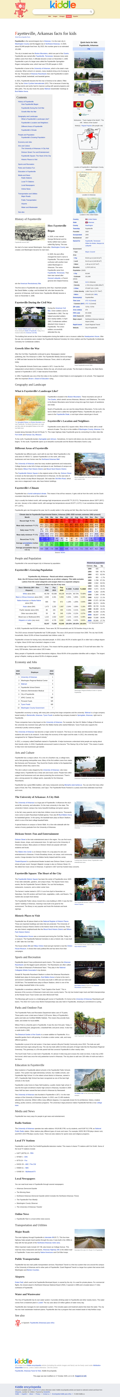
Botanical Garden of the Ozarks (29, 1034)
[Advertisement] (60, 24)
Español (75, 16)
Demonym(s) (77, 297)
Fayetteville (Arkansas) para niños (42, 1323)
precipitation (28, 543)
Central (93, 300)
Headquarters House (91, 336)
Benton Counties (33, 1270)
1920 (89, 592)
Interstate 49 (49, 1237)
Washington (89, 225)
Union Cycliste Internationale (34, 83)
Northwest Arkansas (53, 44)
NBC (27, 1168)
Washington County (22, 44)
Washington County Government (32, 708)
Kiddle (17, 1394)
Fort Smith (18, 435)
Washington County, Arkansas (90, 429)
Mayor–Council (90, 252)
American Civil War (31, 332)
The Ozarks (52, 399)
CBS (26, 1157)
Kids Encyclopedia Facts (22, 37)
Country (76, 219)
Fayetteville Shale (63, 414)
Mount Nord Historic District (56, 469)
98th (95, 294)
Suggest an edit (80, 1376)
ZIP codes (76, 307)
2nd (86, 282)
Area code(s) (77, 310)
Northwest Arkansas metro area (48, 1243)
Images (55, 16)
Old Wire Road (60, 478)
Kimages (62, 16)
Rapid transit (77, 324)
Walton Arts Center (96, 81)
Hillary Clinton (39, 946)
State (75, 222)
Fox (26, 1160)
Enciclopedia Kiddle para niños (61, 1394)
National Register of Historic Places (55, 921)
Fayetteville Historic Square (28, 473)
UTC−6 (87, 300)
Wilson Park (81, 95)
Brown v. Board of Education (39, 379)
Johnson (53, 439)
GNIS (75, 316)
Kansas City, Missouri (33, 435)
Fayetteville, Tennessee (92, 241)
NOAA (63, 552)
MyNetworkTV (30, 1171)
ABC (27, 1164)
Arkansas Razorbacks (39, 74)
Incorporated (77, 235)
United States (92, 219)
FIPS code (76, 313)
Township (76, 228)
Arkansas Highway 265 (51, 1250)
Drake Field (19, 1282)
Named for (76, 241)
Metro (76, 294)
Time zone (76, 300)
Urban (76, 288)
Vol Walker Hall (79, 1093)
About (31, 1394)
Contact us (46, 1394)
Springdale (43, 439)
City (88, 49)
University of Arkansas (81, 81)
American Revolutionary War (30, 283)
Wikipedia (18, 1392)
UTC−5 (87, 303)
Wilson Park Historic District (33, 469)
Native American (23, 600)
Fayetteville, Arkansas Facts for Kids (28, 1371)
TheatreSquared (21, 861)
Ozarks (66, 53)
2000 (89, 615)
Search (91, 11)
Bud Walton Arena (21, 91)
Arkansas (91, 222)
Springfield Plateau (23, 422)
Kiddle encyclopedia (34, 1365)
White (25, 594)
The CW (33, 1164)
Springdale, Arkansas (85, 715)
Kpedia (69, 16)
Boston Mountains (41, 53)
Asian (25, 606)
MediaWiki (46, 1392)
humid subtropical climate (37, 493)
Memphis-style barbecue (73, 785)
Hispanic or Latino (25, 620)
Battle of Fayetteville (31, 331)
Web (49, 16)
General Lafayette (54, 278)
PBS (31, 1153)
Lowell (40, 1303)
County (75, 225)
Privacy (38, 1394)
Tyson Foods (25, 704)
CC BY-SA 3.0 (36, 1390)
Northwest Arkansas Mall (50, 459)
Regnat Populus (87, 125)
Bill (29, 946)
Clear (87, 11)
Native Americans (47, 1252)
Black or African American (25, 597)
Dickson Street (66, 473)
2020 (89, 620)
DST (82, 303)
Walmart (47, 89)
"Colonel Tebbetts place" (25, 329)
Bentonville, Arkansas (34, 715)
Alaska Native (36, 600)
